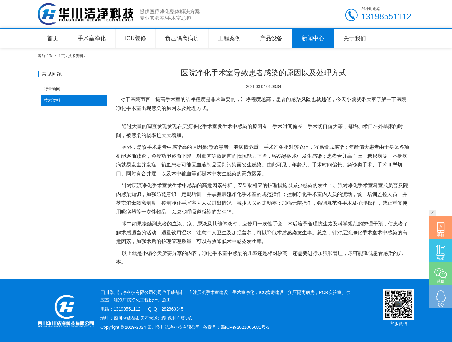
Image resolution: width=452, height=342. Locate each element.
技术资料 (75, 56)
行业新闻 (52, 88)
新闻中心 (313, 38)
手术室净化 (92, 38)
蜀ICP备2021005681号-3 (245, 327)
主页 (61, 56)
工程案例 (229, 38)
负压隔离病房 (182, 38)
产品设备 (271, 38)
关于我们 (354, 38)
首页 (52, 38)
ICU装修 (135, 38)
